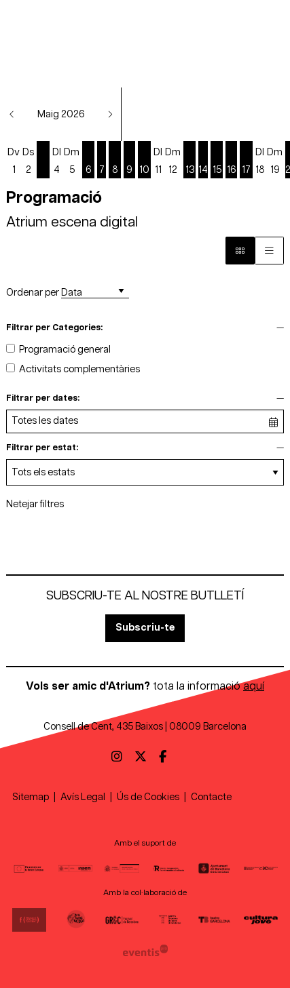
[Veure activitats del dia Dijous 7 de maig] (101, 161)
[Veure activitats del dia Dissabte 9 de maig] (129, 161)
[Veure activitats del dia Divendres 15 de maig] (217, 161)
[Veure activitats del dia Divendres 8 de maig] (115, 161)
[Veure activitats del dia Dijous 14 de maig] (203, 161)
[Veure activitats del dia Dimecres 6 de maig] (88, 161)
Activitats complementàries (79, 369)
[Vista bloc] (240, 250)
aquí (253, 686)
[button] (12, 114)
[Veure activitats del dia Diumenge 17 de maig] (246, 161)
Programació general (65, 349)
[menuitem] (116, 757)
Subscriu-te (145, 628)
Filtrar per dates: (42, 398)
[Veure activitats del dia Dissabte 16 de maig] (231, 161)
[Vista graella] (269, 250)
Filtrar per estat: (42, 447)
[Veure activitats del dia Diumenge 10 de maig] (144, 161)
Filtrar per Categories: (54, 327)
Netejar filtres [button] (35, 504)
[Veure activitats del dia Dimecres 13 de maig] (189, 161)
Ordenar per (32, 293)
